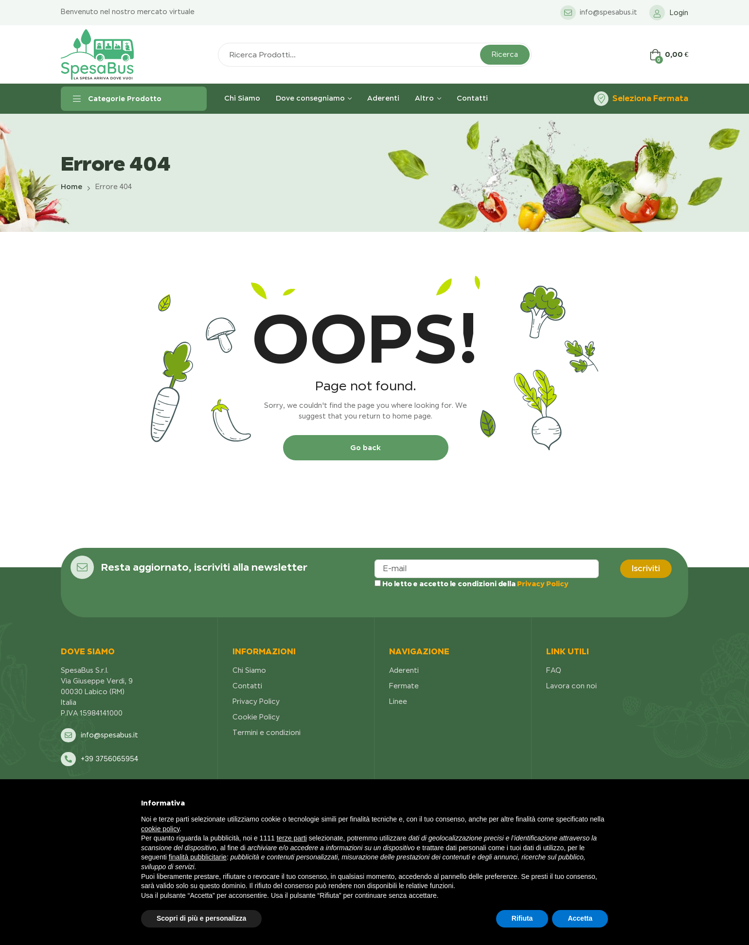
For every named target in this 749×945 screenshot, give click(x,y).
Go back (365, 447)
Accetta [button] (580, 918)
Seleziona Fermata (650, 98)
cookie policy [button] (160, 829)
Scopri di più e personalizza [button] (201, 918)
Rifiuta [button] (522, 918)
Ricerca (505, 54)
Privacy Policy (543, 583)
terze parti (292, 838)
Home (71, 187)
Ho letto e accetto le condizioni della (471, 583)
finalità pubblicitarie (198, 857)
